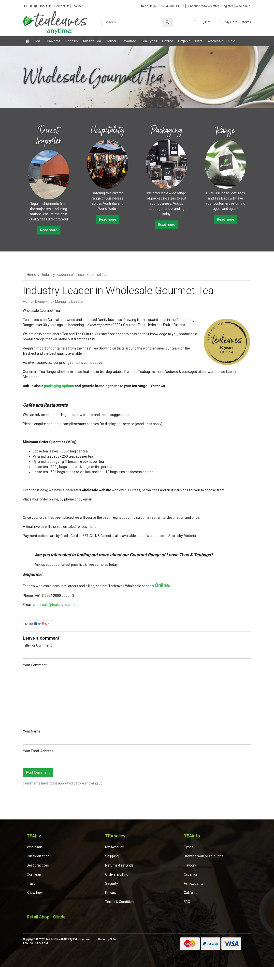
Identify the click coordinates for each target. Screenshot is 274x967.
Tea (37, 41)
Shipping (112, 856)
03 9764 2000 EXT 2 (162, 6)
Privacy (110, 893)
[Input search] (132, 22)
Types (188, 847)
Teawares (52, 41)
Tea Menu (78, 6)
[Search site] (167, 22)
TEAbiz (34, 835)
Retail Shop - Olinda (46, 916)
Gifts (198, 41)
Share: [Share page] (37, 624)
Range (225, 130)
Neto (112, 939)
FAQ (187, 902)
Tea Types (149, 41)
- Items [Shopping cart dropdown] (235, 22)
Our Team (34, 874)
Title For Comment (37, 645)
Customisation (38, 856)
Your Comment (35, 665)
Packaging (166, 130)
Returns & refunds (119, 865)
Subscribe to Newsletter (203, 6)
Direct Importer (48, 135)
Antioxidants (193, 883)
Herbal (111, 41)
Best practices (38, 865)
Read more (48, 230)
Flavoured (128, 41)
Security (111, 883)
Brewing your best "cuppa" (204, 856)
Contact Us (62, 6)
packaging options (59, 386)
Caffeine (191, 893)
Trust (31, 883)
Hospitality (107, 130)
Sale (231, 41)
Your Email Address (38, 751)
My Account (114, 847)
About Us (45, 6)
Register (227, 6)
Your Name (31, 731)
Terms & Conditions (120, 902)
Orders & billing (116, 874)
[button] (201, 22)
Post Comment (38, 772)
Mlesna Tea (92, 41)
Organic (184, 41)
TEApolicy (115, 835)
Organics (191, 874)
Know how (35, 893)
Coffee (167, 41)
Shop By (71, 41)
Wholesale (243, 6)
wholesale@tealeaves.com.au (55, 605)
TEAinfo (192, 835)
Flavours (190, 865)
